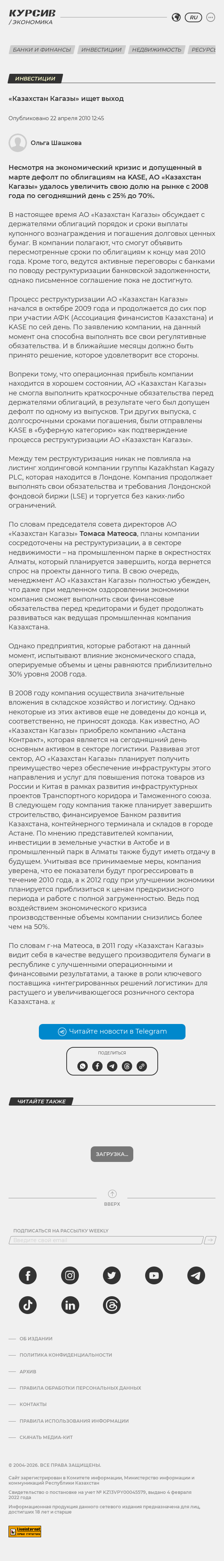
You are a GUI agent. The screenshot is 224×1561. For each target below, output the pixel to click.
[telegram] (196, 1275)
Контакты (33, 1404)
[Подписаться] (210, 1240)
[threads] (112, 1305)
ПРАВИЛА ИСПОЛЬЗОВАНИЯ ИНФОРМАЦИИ (74, 1421)
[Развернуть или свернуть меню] (210, 17)
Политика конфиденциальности (66, 1355)
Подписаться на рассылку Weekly (60, 1231)
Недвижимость (156, 49)
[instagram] (70, 1275)
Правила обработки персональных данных (80, 1388)
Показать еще (112, 1154)
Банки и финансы (42, 49)
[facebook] (28, 1275)
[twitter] (112, 1275)
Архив (28, 1371)
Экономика (32, 22)
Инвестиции (102, 49)
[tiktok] (28, 1305)
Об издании (36, 1338)
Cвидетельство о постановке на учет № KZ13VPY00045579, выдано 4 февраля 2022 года (100, 1494)
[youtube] (154, 1275)
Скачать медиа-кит (46, 1437)
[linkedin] (70, 1305)
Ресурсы (205, 49)
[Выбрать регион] (176, 17)
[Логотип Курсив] (32, 13)
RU (193, 17)
